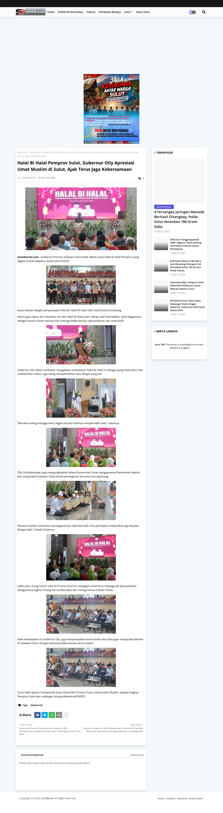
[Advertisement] (111, 47)
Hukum (91, 12)
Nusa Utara (143, 12)
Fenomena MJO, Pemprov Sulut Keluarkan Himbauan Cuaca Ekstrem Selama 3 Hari (187, 285)
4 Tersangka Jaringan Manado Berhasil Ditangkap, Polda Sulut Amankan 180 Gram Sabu (179, 219)
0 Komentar (137, 755)
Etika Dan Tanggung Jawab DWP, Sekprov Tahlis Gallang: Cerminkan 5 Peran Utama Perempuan (186, 244)
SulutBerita (47, 798)
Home (50, 12)
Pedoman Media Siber (190, 798)
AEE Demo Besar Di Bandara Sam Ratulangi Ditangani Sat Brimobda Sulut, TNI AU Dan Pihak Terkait (185, 265)
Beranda (22, 152)
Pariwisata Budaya (110, 12)
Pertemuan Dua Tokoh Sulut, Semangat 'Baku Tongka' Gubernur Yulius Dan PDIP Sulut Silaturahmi (187, 305)
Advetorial (35, 152)
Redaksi (170, 798)
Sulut (127, 12)
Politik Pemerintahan (70, 12)
